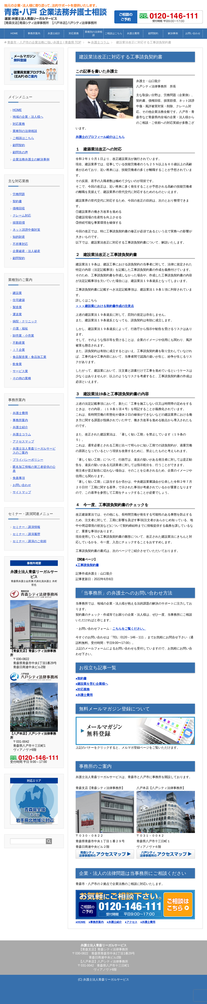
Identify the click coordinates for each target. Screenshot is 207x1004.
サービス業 (20, 371)
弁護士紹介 (54, 33)
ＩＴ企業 (19, 349)
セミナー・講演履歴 (26, 534)
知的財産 (19, 236)
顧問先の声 (20, 152)
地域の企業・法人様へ (28, 116)
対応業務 (74, 33)
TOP (44, 42)
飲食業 (17, 364)
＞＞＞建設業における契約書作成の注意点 (105, 306)
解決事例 (173, 33)
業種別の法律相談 (93, 33)
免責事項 (19, 478)
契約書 (17, 201)
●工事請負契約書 (87, 565)
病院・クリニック (25, 321)
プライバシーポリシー (28, 459)
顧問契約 (153, 33)
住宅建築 (19, 300)
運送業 (17, 314)
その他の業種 (22, 378)
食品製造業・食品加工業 (29, 357)
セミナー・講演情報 (26, 527)
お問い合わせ (192, 33)
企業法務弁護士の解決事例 (31, 159)
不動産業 (19, 342)
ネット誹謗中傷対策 (26, 229)
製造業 (17, 307)
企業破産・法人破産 (26, 251)
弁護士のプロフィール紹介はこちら (100, 137)
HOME (14, 33)
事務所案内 (34, 33)
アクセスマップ (23, 441)
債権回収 (19, 208)
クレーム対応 (22, 215)
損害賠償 (19, 222)
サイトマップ (22, 492)
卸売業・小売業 (23, 335)
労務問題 (19, 194)
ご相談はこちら (113, 33)
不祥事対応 (20, 244)
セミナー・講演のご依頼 (29, 541)
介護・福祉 (20, 328)
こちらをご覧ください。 (129, 628)
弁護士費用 (133, 33)
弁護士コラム (22, 434)
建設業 (17, 293)
